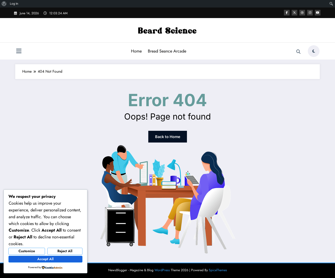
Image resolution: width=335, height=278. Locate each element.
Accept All (45, 259)
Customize (27, 251)
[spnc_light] (314, 51)
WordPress (162, 270)
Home (136, 51)
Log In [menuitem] (14, 3)
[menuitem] (4, 4)
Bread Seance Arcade (167, 51)
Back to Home (167, 136)
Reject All (64, 251)
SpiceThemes (218, 270)
